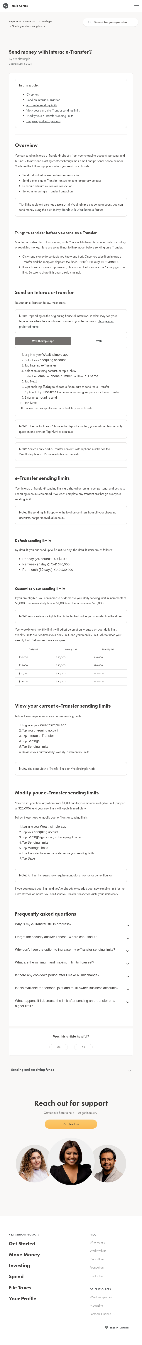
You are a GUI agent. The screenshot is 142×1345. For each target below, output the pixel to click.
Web (99, 340)
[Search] (110, 22)
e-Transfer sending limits (41, 105)
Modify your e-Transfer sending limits (49, 116)
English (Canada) (119, 1327)
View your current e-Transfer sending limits (53, 110)
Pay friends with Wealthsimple (74, 209)
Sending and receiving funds (28, 26)
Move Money (32, 21)
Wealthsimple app (43, 341)
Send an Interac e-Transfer (43, 100)
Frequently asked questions (43, 121)
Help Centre (15, 21)
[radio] (58, 1047)
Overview (32, 94)
